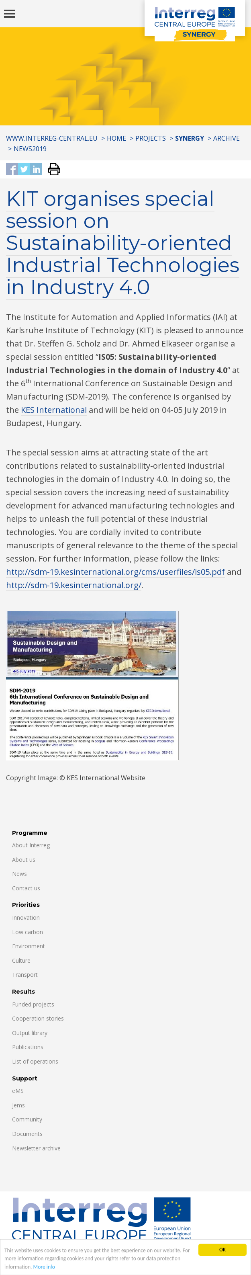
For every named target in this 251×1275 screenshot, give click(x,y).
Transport (25, 974)
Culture (21, 960)
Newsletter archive (36, 1148)
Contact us (26, 888)
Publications (27, 1047)
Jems (18, 1105)
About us (23, 859)
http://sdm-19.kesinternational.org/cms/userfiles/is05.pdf (115, 571)
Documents (27, 1134)
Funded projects (33, 1004)
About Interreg (31, 845)
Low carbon (27, 932)
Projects (150, 138)
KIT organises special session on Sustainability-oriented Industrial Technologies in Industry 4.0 (122, 243)
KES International (54, 409)
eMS (18, 1091)
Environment (28, 946)
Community (27, 1119)
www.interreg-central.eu (52, 138)
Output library (29, 1033)
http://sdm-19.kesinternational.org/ (73, 585)
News (19, 873)
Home (116, 138)
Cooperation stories (38, 1018)
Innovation (26, 917)
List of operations (35, 1061)
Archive (226, 138)
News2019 (30, 148)
